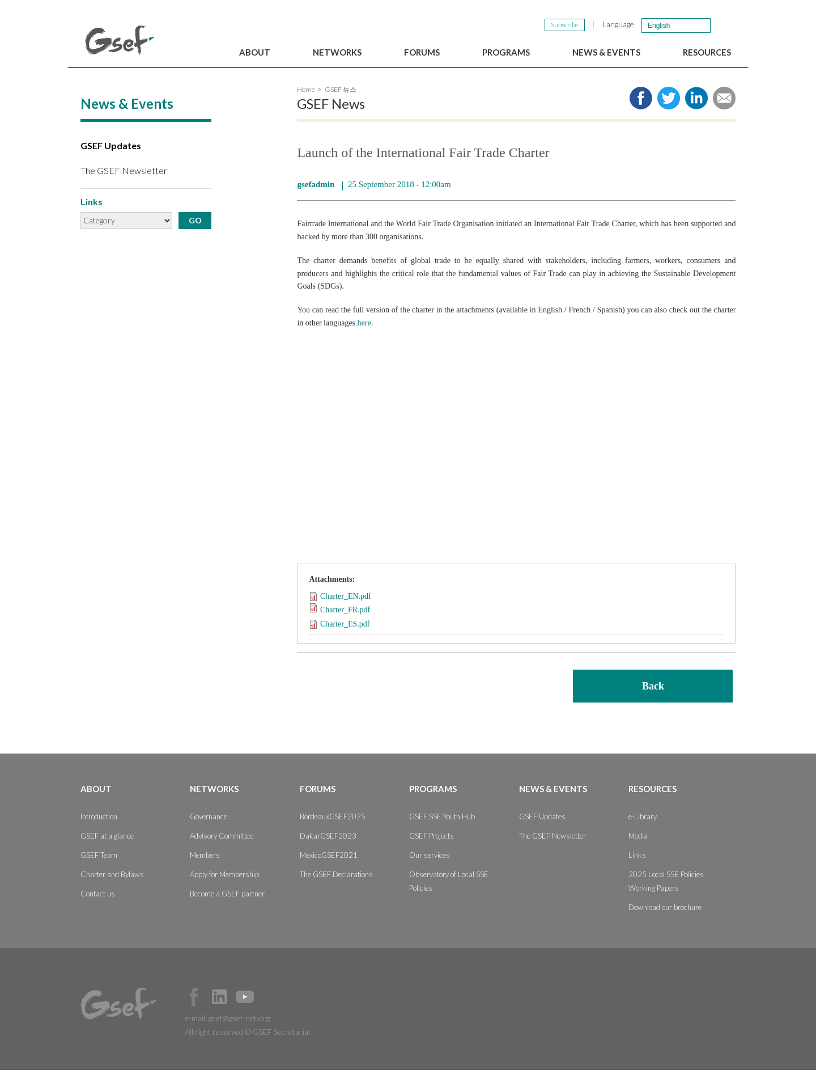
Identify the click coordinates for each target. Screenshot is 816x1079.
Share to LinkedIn (696, 107)
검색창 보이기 (724, 25)
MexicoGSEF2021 (329, 864)
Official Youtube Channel (245, 1006)
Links (637, 864)
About (254, 52)
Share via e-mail (724, 107)
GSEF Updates (110, 155)
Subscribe (565, 24)
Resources (707, 52)
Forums (422, 52)
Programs (506, 52)
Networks (337, 52)
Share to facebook (641, 107)
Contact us (97, 902)
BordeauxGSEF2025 (333, 825)
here (364, 332)
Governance (208, 825)
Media (638, 844)
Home (306, 99)
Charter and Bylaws (112, 883)
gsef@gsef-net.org (239, 1027)
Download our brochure (665, 916)
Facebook (194, 1006)
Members (205, 864)
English (659, 25)
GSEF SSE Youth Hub (442, 825)
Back (653, 695)
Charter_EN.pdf (345, 606)
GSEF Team (98, 864)
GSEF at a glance (107, 844)
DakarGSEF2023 (328, 844)
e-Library (642, 825)
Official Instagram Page (270, 1006)
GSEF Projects (431, 844)
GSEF (119, 40)
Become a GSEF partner (227, 902)
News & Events (606, 52)
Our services (429, 864)
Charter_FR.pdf (345, 619)
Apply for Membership (224, 883)
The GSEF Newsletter (123, 179)
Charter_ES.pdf (344, 633)
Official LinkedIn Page (219, 1006)
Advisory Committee (221, 844)
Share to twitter (668, 107)
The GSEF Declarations (336, 883)
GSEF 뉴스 (340, 99)
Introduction (98, 825)
